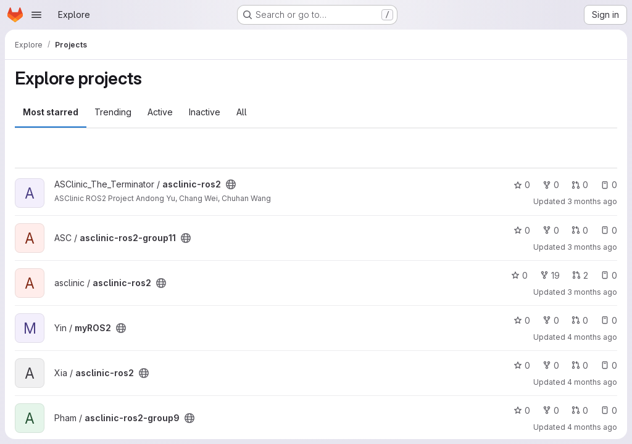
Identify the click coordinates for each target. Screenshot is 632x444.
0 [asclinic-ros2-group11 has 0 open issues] (609, 230)
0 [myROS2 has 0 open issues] (609, 320)
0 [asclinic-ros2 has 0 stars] (522, 184)
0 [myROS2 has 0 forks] (551, 320)
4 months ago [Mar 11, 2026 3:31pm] (592, 382)
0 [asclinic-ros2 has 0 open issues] (609, 184)
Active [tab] (160, 112)
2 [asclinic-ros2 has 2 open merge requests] (580, 275)
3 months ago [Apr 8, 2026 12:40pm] (592, 292)
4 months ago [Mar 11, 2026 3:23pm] (592, 427)
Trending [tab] (112, 112)
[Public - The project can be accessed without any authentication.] (231, 184)
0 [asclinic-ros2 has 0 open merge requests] (580, 184)
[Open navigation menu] (36, 15)
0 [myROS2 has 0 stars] (522, 320)
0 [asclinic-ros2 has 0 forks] (551, 184)
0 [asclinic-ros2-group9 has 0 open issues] (609, 410)
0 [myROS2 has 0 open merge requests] (580, 320)
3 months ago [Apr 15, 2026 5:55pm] (592, 247)
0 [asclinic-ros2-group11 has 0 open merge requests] (580, 230)
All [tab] (241, 112)
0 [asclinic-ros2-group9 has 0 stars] (522, 410)
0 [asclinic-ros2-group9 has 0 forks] (551, 410)
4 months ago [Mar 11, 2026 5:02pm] (592, 337)
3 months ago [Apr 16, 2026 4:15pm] (592, 201)
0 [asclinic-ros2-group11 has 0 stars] (522, 230)
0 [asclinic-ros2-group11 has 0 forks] (551, 230)
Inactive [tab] (204, 112)
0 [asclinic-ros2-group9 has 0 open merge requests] (580, 410)
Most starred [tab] (50, 112)
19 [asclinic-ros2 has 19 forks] (550, 275)
